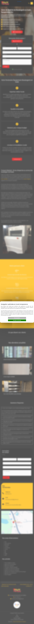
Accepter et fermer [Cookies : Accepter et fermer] (17, 320)
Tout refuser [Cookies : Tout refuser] (19, 1)
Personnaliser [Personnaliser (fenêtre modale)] (17, 318)
